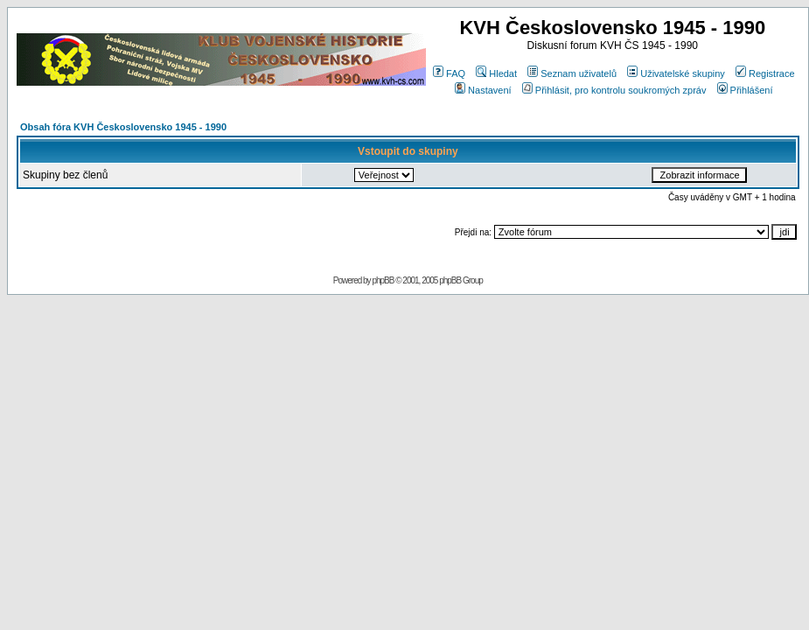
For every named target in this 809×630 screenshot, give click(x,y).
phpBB (383, 280)
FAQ (449, 73)
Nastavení (483, 90)
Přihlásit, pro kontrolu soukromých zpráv (614, 90)
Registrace (765, 73)
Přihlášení (745, 90)
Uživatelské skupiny (676, 73)
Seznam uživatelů (572, 73)
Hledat (496, 73)
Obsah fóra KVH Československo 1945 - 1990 (123, 127)
